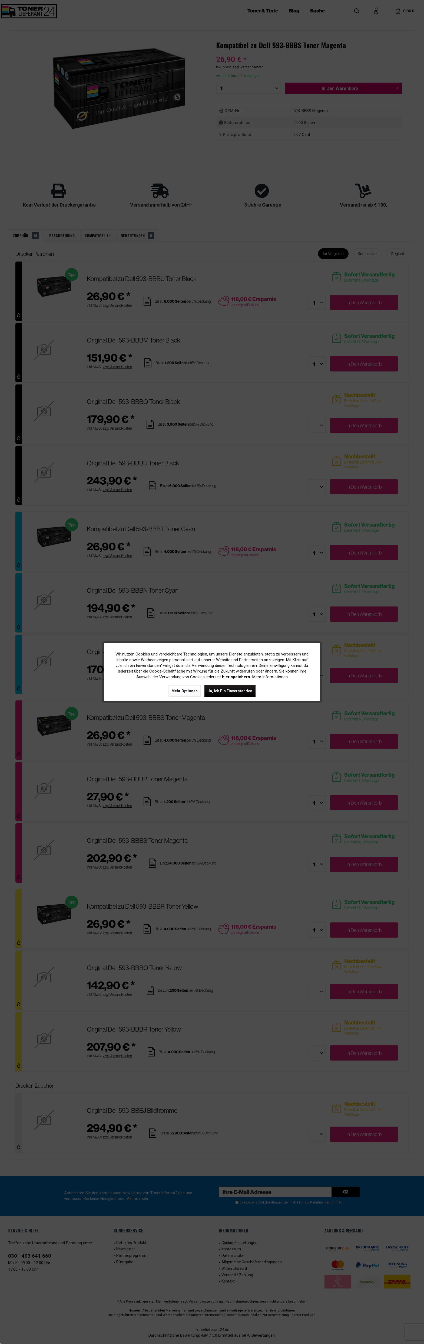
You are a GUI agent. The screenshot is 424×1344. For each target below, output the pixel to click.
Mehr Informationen (270, 676)
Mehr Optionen (184, 691)
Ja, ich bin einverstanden (230, 691)
